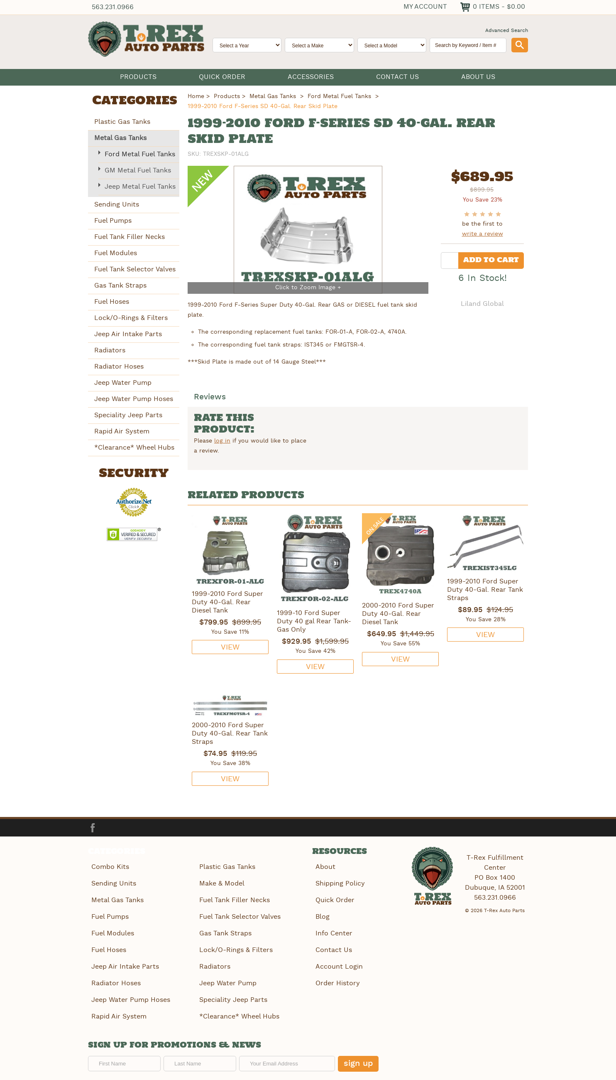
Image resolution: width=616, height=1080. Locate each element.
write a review (482, 234)
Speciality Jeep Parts (128, 415)
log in (222, 441)
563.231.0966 (113, 7)
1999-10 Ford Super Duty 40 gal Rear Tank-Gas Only (314, 621)
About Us (478, 77)
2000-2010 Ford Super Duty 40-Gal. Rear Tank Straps (230, 733)
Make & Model (221, 882)
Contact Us (397, 77)
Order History (337, 977)
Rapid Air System (121, 431)
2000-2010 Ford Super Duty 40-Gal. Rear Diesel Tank (398, 614)
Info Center (333, 929)
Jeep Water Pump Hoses (133, 398)
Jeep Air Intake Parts (128, 334)
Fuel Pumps (113, 220)
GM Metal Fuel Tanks (138, 170)
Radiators (109, 350)
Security (134, 473)
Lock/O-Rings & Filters (131, 317)
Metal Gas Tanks (120, 137)
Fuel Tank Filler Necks (129, 236)
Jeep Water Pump (123, 382)
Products (138, 77)
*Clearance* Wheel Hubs (134, 447)
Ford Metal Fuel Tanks (140, 154)
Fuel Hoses (111, 301)
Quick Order (222, 77)
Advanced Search (506, 30)
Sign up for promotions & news (174, 1038)
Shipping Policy (339, 882)
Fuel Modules (115, 252)
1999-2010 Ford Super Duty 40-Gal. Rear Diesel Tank (227, 602)
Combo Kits (109, 866)
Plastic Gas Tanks (122, 121)
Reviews (210, 398)
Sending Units (116, 204)
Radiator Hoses (119, 366)
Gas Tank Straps (120, 285)
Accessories (311, 77)
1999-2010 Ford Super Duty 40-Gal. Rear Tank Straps (485, 590)
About (325, 866)
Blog (322, 914)
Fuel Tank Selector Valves (135, 269)
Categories (134, 101)
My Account (423, 6)
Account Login (338, 961)
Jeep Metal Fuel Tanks (140, 186)
